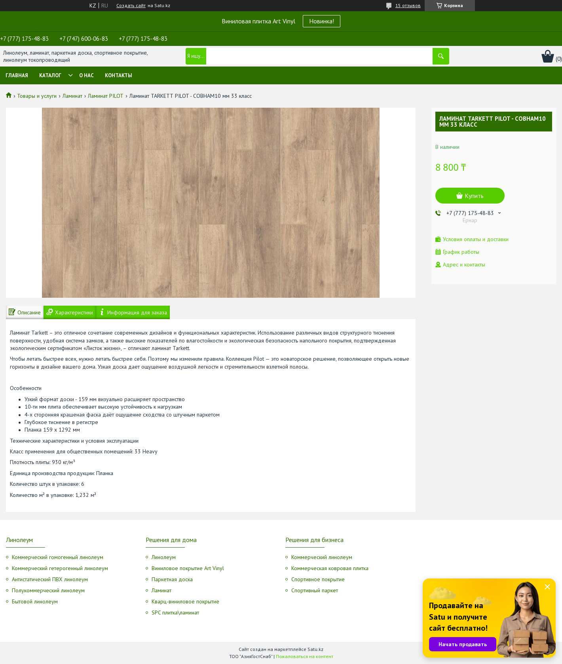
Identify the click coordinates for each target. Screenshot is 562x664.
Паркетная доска (172, 579)
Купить (474, 196)
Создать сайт (131, 5)
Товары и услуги (37, 95)
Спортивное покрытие (318, 579)
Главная (17, 75)
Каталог (50, 75)
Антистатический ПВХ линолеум (50, 579)
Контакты (118, 75)
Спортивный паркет (314, 590)
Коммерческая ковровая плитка (329, 568)
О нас (86, 75)
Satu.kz (315, 649)
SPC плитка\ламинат (175, 612)
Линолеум (164, 557)
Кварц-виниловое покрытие (185, 601)
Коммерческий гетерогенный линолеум (60, 568)
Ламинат (72, 95)
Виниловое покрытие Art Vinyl (188, 568)
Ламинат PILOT (105, 95)
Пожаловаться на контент (304, 656)
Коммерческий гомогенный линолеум (57, 557)
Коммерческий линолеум (321, 557)
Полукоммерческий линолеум (48, 590)
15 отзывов (408, 5)
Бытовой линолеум (35, 601)
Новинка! (321, 21)
